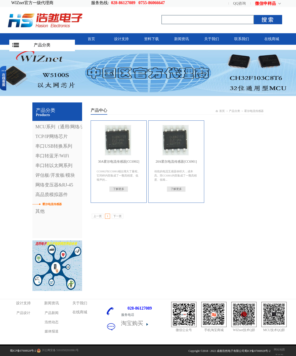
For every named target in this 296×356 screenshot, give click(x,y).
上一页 (97, 216)
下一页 (117, 216)
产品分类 (42, 45)
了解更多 (118, 189)
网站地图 (278, 349)
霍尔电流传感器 (254, 111)
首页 (91, 39)
